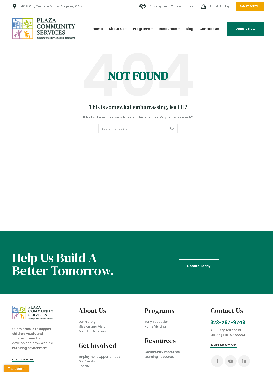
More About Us (23, 359)
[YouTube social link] (231, 361)
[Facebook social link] (217, 361)
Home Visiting (155, 326)
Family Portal (250, 6)
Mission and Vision (92, 326)
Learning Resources (160, 356)
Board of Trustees (92, 331)
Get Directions (223, 346)
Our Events (86, 361)
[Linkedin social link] (244, 361)
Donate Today (199, 265)
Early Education (157, 321)
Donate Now (245, 28)
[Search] (138, 128)
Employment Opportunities (99, 356)
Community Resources (162, 352)
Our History (87, 321)
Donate (84, 366)
